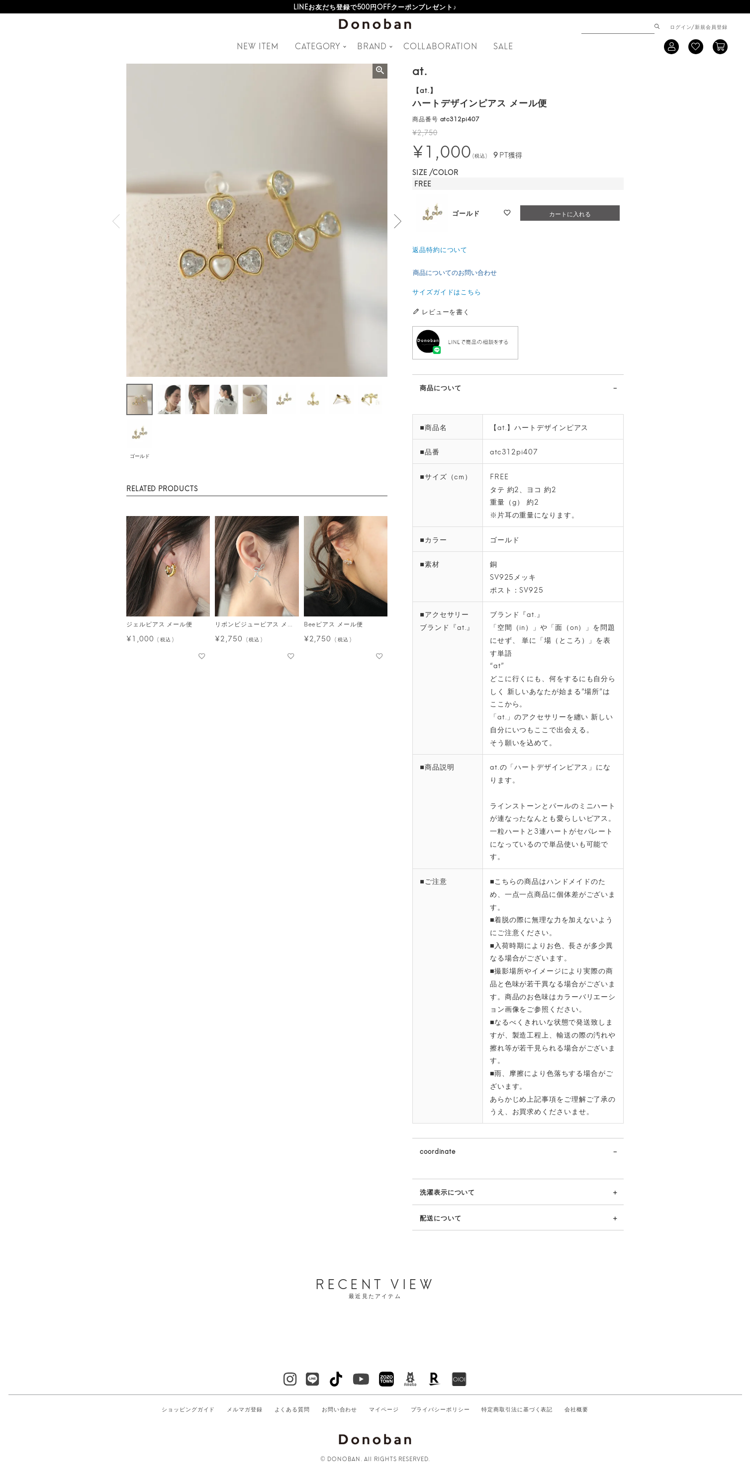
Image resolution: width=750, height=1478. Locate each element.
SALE (503, 45)
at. (420, 69)
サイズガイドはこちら (446, 291)
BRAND (372, 45)
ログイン (681, 26)
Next (397, 221)
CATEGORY (318, 45)
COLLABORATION (440, 45)
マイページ (384, 1408)
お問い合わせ (339, 1408)
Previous (116, 221)
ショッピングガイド (188, 1408)
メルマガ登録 (244, 1408)
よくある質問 (292, 1408)
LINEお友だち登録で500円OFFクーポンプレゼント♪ (375, 6)
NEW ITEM (258, 45)
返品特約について (440, 249)
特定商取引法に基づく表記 (517, 1408)
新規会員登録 (711, 26)
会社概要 (576, 1408)
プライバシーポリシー (440, 1408)
